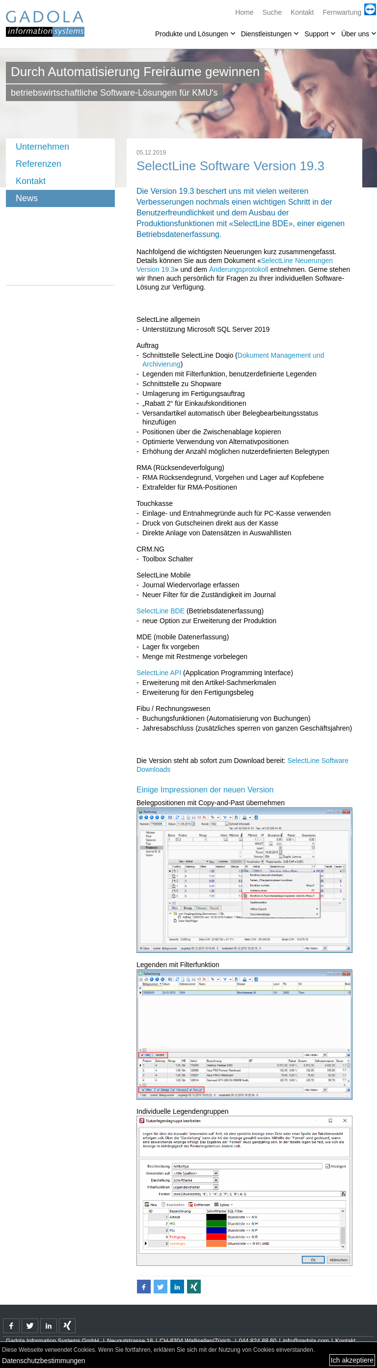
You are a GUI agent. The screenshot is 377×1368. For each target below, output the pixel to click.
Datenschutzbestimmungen (43, 1361)
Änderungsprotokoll (239, 269)
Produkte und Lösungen (191, 34)
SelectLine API (158, 673)
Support (316, 34)
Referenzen (38, 164)
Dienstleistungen (266, 34)
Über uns (355, 34)
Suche (272, 12)
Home (244, 12)
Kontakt (302, 12)
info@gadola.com (306, 1341)
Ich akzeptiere (352, 1360)
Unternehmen (42, 147)
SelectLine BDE (160, 611)
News (27, 198)
